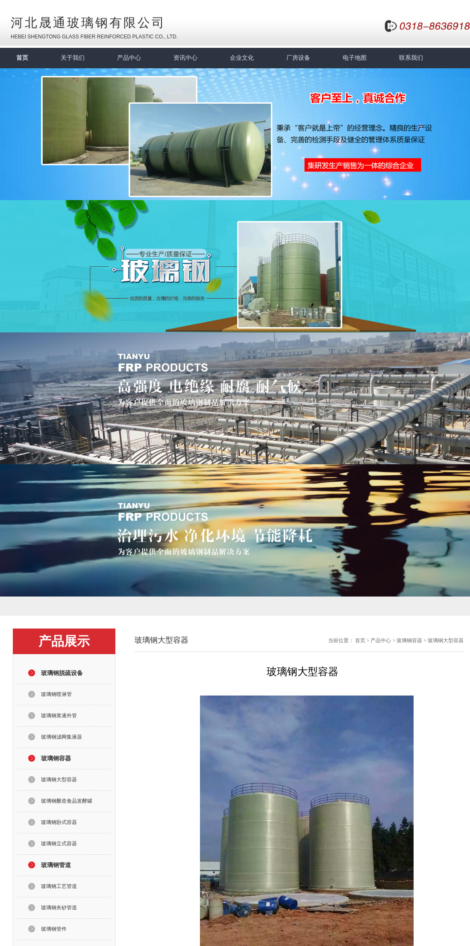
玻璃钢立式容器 (59, 844)
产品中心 (129, 58)
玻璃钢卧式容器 (59, 822)
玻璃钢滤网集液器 (61, 737)
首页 (22, 58)
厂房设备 (298, 58)
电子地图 (355, 58)
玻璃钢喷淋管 (56, 694)
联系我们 (411, 58)
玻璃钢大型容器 (59, 780)
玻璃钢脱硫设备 (62, 673)
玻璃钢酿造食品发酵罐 (66, 801)
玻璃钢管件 (54, 929)
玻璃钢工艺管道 (59, 886)
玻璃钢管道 (56, 865)
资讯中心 (185, 58)
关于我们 (73, 58)
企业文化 (242, 58)
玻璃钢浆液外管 (59, 716)
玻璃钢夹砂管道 (59, 908)
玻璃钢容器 (56, 758)
